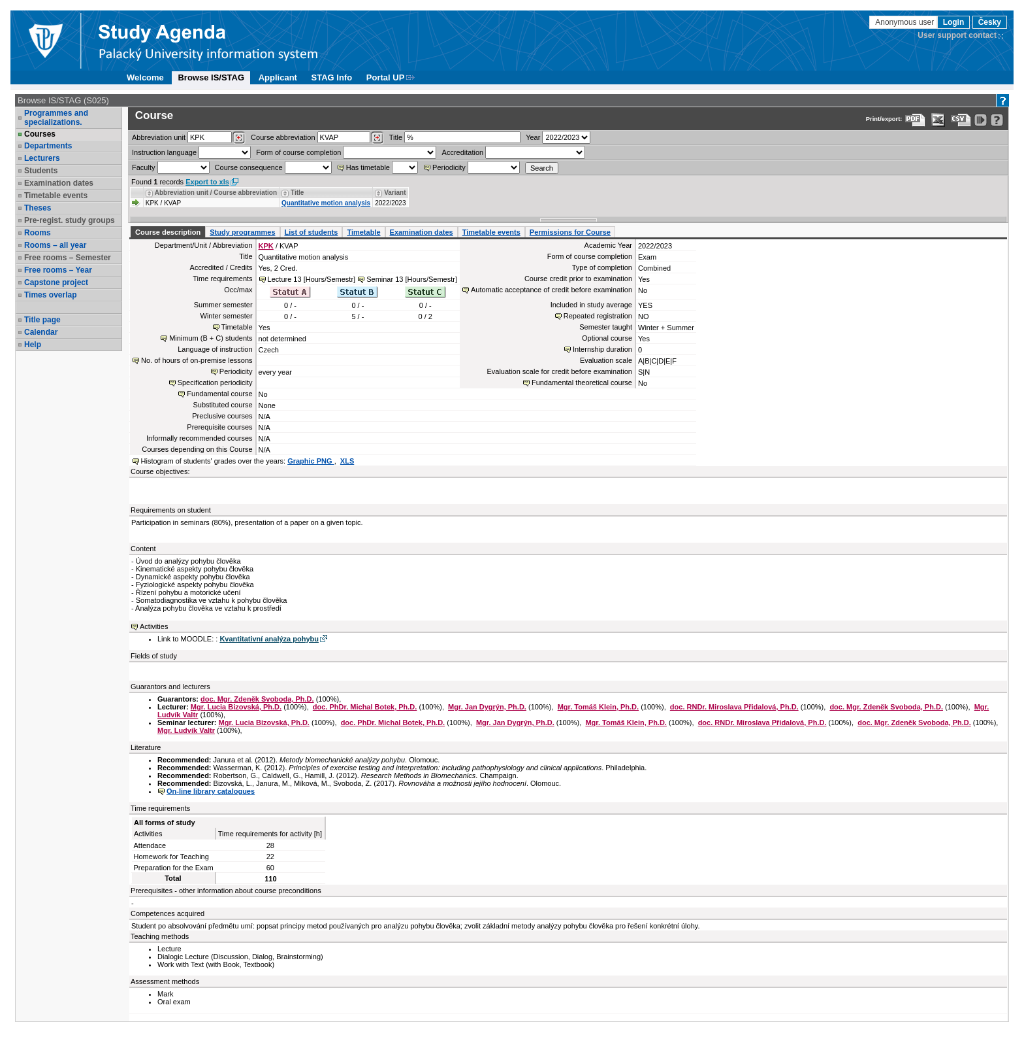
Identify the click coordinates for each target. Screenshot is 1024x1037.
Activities (154, 626)
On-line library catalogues (211, 791)
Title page (42, 319)
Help (32, 344)
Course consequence (249, 167)
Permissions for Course (570, 232)
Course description (167, 232)
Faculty (143, 167)
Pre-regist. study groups (69, 220)
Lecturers (42, 158)
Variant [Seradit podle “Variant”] (395, 192)
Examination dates (58, 183)
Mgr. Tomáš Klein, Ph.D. (598, 707)
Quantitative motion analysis (325, 203)
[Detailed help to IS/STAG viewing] (997, 120)
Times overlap (50, 294)
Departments (48, 145)
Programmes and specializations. (56, 118)
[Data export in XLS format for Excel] (938, 120)
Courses (40, 134)
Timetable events (56, 195)
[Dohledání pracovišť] (239, 137)
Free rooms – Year (58, 270)
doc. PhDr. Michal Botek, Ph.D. (365, 707)
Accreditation (463, 152)
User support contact (957, 35)
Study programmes (242, 232)
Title (395, 137)
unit (158, 137)
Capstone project (56, 282)
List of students (311, 232)
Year (533, 137)
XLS (347, 461)
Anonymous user (905, 22)
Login (954, 22)
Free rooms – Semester (67, 257)
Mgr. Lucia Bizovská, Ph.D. (236, 707)
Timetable (363, 232)
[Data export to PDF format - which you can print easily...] (915, 120)
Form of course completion (298, 152)
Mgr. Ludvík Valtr (186, 730)
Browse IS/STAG (211, 77)
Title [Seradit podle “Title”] (297, 192)
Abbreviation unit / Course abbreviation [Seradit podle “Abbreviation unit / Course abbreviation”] (216, 192)
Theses (37, 207)
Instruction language (164, 152)
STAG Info (332, 77)
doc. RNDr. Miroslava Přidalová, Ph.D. (734, 707)
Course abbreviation (283, 137)
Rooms (37, 232)
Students (40, 170)
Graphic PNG (310, 461)
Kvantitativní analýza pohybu (269, 639)
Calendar (40, 332)
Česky (989, 22)
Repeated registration (598, 316)
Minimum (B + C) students (210, 338)
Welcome (145, 77)
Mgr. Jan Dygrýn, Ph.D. (487, 707)
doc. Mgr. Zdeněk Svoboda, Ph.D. (257, 699)
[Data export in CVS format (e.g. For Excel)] (961, 120)
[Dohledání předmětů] (377, 137)
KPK (266, 246)
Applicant (278, 77)
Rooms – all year (55, 245)
